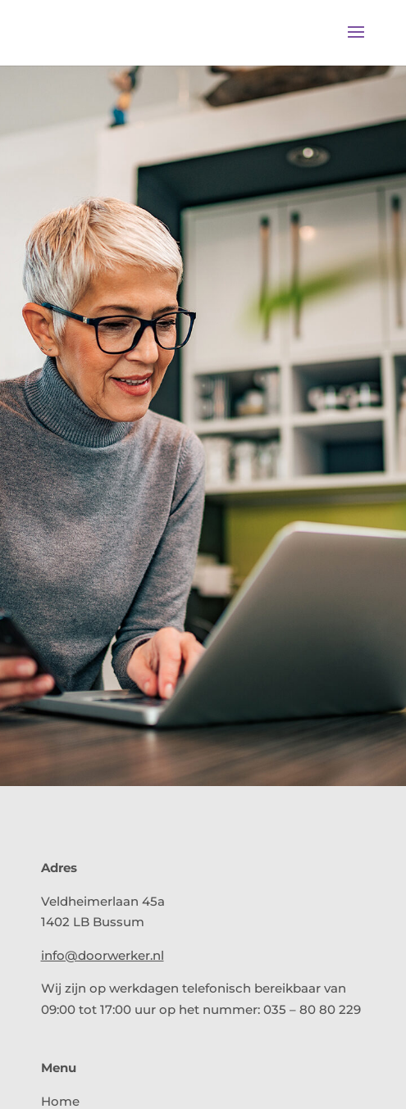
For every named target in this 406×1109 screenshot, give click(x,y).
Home (60, 1101)
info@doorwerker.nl (102, 955)
